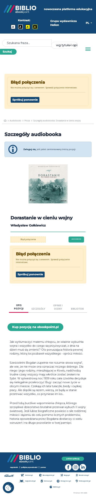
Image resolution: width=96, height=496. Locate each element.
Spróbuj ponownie (25, 99)
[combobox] (65, 45)
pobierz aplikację (72, 459)
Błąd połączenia (28, 239)
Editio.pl (55, 487)
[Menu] (88, 49)
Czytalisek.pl (27, 481)
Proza (27, 120)
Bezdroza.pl (82, 475)
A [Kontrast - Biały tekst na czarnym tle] (20, 27)
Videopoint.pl (83, 481)
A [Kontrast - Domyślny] (13, 27)
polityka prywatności (29, 467)
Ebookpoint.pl (47, 475)
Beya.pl (65, 475)
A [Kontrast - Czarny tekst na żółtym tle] (28, 27)
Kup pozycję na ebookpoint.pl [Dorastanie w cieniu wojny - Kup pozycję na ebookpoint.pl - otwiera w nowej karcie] (35, 327)
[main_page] (5, 120)
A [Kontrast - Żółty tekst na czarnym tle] (35, 27)
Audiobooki (15, 120)
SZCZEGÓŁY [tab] (38, 308)
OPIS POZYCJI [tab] (19, 307)
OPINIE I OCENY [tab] (58, 307)
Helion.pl (27, 475)
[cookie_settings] (8, 487)
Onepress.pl (64, 481)
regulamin (14, 467)
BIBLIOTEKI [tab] (77, 308)
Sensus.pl (46, 481)
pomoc (43, 467)
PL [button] (88, 23)
